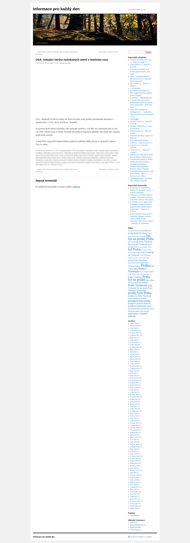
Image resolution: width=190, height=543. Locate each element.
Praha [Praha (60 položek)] (145, 265)
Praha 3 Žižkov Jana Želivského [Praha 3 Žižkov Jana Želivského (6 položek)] (137, 274)
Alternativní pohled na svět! (109, 52)
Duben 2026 (134, 323)
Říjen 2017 (133, 489)
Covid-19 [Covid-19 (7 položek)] (143, 255)
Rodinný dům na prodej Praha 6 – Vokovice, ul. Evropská (141, 209)
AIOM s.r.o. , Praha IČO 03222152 (141, 143)
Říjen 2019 (133, 449)
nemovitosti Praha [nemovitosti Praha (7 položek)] (133, 263)
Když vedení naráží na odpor (139, 140)
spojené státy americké (103, 155)
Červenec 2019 (135, 456)
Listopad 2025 (134, 335)
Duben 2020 (134, 435)
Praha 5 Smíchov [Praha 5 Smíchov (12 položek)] (135, 277)
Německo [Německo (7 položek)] (138, 266)
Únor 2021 (133, 418)
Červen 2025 (134, 342)
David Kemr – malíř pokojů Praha (141, 98)
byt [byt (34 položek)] (148, 236)
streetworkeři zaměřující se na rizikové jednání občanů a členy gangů (140, 71)
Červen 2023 (134, 380)
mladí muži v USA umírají (105, 153)
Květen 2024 (134, 354)
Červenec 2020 (135, 428)
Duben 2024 (134, 357)
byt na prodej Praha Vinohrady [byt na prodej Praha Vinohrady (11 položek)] (140, 242)
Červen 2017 (134, 492)
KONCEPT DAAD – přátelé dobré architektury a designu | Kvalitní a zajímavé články (141, 204)
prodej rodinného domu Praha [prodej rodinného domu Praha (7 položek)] (137, 298)
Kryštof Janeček (65, 63)
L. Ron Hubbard (135, 88)
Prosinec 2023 (134, 366)
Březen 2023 (134, 387)
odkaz (41, 165)
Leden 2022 (134, 409)
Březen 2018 (134, 482)
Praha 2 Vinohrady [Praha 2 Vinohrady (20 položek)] (137, 270)
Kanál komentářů (135, 527)
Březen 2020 (134, 437)
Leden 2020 (134, 442)
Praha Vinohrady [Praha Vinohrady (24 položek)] (137, 285)
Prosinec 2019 (134, 444)
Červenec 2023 (135, 378)
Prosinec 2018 (134, 470)
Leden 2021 (134, 421)
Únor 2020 (133, 440)
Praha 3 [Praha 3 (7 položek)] (141, 272)
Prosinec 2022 (134, 394)
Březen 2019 (134, 466)
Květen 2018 (134, 477)
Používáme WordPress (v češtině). (141, 537)
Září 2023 (133, 373)
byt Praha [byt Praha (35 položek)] (134, 249)
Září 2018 (133, 473)
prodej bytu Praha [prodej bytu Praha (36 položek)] (139, 293)
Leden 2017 (134, 496)
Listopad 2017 (134, 487)
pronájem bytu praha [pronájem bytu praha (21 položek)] (139, 300)
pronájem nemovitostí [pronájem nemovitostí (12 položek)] (137, 306)
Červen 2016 (134, 504)
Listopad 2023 (134, 368)
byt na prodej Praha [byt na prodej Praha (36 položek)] (141, 239)
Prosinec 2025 (134, 333)
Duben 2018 (134, 480)
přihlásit (76, 187)
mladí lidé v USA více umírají (53, 153)
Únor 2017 (133, 494)
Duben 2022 (134, 402)
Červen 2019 (134, 458)
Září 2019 (133, 451)
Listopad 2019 (134, 447)
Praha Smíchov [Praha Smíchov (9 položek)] (142, 283)
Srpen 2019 (133, 454)
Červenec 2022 (135, 397)
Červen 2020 (134, 430)
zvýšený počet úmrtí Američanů (87, 157)
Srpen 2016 (133, 499)
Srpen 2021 (133, 413)
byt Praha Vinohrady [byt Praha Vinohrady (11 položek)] (145, 252)
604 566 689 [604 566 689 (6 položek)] (138, 230)
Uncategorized (65, 150)
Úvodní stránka (41, 43)
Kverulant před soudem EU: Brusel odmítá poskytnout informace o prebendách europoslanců (141, 161)
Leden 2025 (134, 345)
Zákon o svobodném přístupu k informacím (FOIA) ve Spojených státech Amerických (141, 78)
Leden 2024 (134, 364)
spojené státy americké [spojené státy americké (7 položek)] (142, 311)
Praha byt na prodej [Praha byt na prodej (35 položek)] (139, 278)
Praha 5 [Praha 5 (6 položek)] (148, 274)
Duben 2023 (134, 385)
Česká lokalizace (135, 530)
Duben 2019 (134, 463)
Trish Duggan (134, 119)
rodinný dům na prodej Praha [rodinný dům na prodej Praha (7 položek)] (140, 309)
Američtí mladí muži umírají (108, 150)
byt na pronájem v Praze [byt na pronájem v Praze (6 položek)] (145, 247)
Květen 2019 (134, 461)
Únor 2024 (133, 361)
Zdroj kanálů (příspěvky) (138, 525)
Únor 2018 (133, 485)
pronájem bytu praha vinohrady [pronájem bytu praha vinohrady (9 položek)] (139, 304)
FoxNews (39, 153)
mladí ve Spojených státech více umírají (73, 155)
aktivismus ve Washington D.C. (140, 91)
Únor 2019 (133, 468)
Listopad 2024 (134, 347)
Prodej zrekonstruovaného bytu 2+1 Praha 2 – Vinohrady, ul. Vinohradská (141, 221)
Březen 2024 (134, 359)
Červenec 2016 (135, 501)
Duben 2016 (134, 508)
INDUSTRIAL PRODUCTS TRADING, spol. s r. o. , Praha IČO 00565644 (142, 190)
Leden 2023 (134, 392)
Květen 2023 (134, 383)
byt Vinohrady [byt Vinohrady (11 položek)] (133, 255)
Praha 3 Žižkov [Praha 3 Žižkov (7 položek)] (149, 272)
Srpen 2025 (133, 340)
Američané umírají (91, 150)
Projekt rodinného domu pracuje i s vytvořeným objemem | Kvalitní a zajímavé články (141, 216)
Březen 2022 (134, 404)
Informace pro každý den (56, 9)
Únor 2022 (133, 406)
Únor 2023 (133, 390)
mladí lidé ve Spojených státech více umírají (79, 153)
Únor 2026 (133, 328)
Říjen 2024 (133, 349)
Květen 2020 (134, 432)
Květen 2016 (134, 506)
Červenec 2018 (135, 475)
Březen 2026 (134, 326)
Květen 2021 (134, 416)
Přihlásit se (133, 523)
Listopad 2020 (134, 425)
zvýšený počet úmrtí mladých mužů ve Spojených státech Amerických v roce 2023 (81, 160)
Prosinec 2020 (134, 423)
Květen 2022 (134, 399)
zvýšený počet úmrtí (68, 157)
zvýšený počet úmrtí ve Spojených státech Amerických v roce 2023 (84, 162)
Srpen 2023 (133, 375)
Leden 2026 (134, 330)
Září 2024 (133, 352)
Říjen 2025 (133, 338)
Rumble (91, 155)
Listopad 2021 (134, 411)
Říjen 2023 (133, 371)
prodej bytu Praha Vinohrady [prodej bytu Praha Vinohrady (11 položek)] (139, 296)
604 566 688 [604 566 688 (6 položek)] (131, 230)
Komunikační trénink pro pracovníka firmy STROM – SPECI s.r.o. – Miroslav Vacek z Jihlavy (142, 173)
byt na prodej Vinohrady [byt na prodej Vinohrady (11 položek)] (138, 244)
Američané (80, 150)
